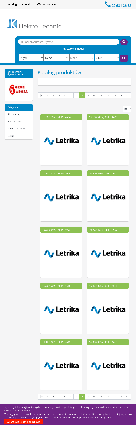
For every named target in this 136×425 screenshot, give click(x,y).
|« (41, 95)
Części (11, 135)
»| (127, 95)
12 (114, 95)
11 (107, 95)
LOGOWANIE (46, 4)
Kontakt (27, 4)
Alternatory (14, 114)
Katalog (12, 4)
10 (100, 95)
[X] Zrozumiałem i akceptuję (24, 421)
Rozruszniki (14, 121)
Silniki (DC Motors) (18, 128)
